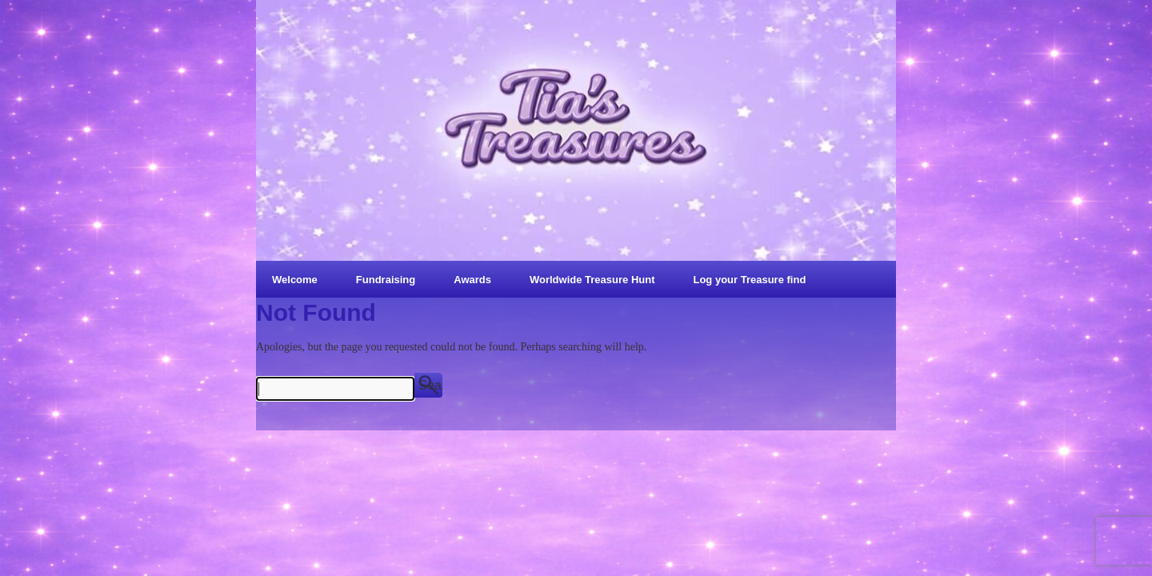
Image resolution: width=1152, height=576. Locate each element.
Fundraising (385, 280)
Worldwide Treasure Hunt (592, 280)
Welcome (295, 280)
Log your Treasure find (749, 280)
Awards (472, 280)
